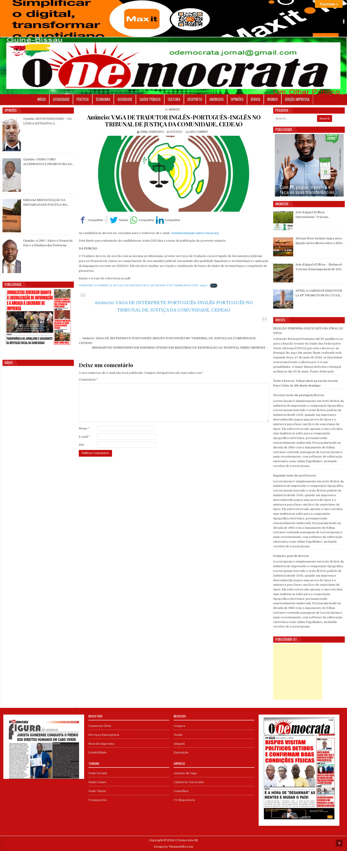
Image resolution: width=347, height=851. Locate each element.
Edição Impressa (297, 99)
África (255, 99)
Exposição (181, 752)
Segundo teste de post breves (294, 475)
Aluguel (179, 743)
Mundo (272, 99)
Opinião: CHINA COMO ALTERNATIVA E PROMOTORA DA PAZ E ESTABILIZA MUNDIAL (47, 162)
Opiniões (237, 99)
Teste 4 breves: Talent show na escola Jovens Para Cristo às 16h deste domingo (305, 383)
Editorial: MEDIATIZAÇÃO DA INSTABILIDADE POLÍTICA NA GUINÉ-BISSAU (45, 202)
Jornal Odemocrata (152, 132)
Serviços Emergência (103, 734)
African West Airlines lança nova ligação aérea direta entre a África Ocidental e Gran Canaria (319, 241)
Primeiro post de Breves (291, 556)
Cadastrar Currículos (189, 782)
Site (81, 444)
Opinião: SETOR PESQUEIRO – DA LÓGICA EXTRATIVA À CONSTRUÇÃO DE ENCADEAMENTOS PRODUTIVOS (47, 121)
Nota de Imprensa (101, 743)
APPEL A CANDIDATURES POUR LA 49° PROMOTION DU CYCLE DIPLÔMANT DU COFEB (318, 293)
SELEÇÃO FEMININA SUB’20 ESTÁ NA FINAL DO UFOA (308, 331)
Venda (178, 734)
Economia (103, 99)
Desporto (194, 99)
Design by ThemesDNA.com (173, 846)
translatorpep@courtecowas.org (195, 233)
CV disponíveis (184, 800)
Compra (179, 726)
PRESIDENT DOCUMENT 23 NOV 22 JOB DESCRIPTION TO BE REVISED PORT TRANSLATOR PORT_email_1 (143, 285)
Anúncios (216, 99)
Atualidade (61, 99)
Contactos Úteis (99, 726)
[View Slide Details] (38, 317)
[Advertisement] (297, 672)
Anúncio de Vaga (185, 773)
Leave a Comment (198, 132)
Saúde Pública (150, 99)
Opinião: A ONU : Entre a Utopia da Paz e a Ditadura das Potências (48, 243)
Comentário (88, 379)
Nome (84, 428)
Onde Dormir (97, 773)
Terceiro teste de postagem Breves (298, 395)
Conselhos (181, 791)
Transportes (97, 800)
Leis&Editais (97, 752)
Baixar (213, 285)
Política (83, 99)
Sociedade (124, 99)
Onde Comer (97, 782)
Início (41, 99)
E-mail (84, 436)
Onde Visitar (97, 791)
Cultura (174, 99)
